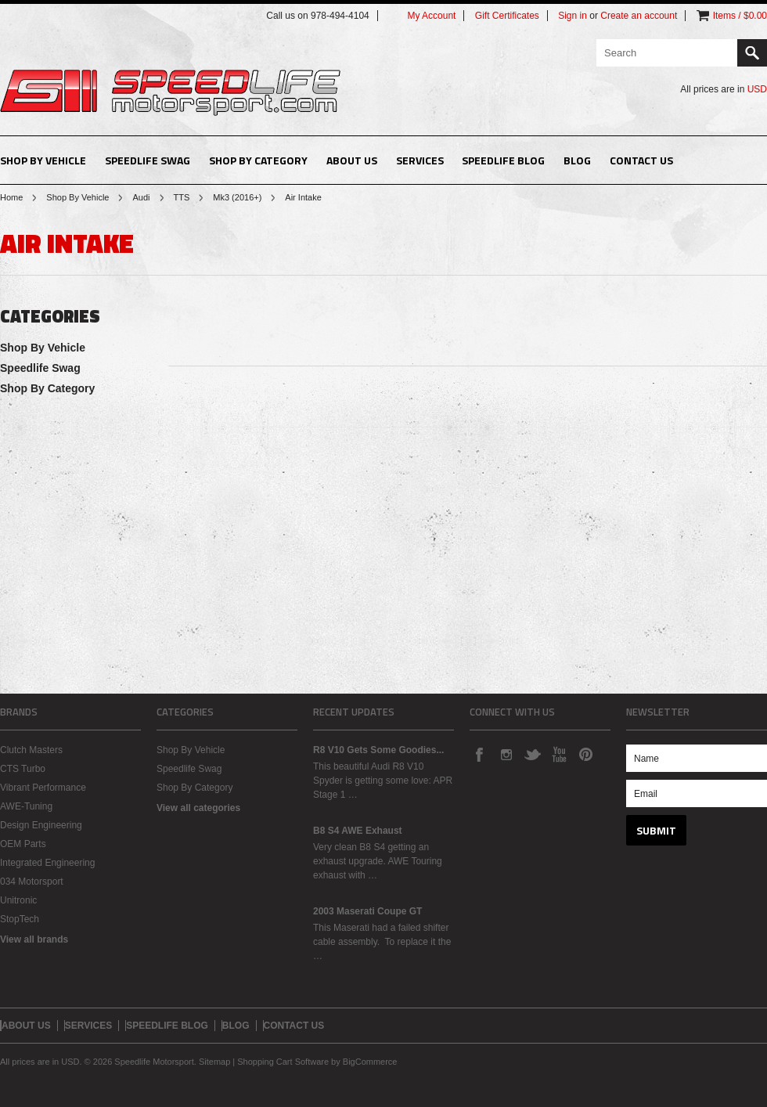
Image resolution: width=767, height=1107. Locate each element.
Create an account (638, 15)
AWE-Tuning (26, 806)
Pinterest (585, 754)
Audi (140, 197)
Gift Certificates (507, 15)
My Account (431, 15)
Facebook (479, 754)
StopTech (19, 919)
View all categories (198, 807)
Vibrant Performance (43, 787)
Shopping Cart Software (283, 1061)
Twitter (532, 754)
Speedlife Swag (147, 160)
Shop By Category (258, 160)
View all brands (34, 939)
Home (11, 197)
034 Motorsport (31, 881)
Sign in (572, 15)
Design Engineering (41, 825)
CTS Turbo (22, 768)
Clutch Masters (31, 750)
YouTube (558, 754)
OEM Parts (23, 843)
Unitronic (18, 900)
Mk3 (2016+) (237, 197)
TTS (182, 197)
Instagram (505, 754)
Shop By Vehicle (43, 160)
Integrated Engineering (47, 862)
